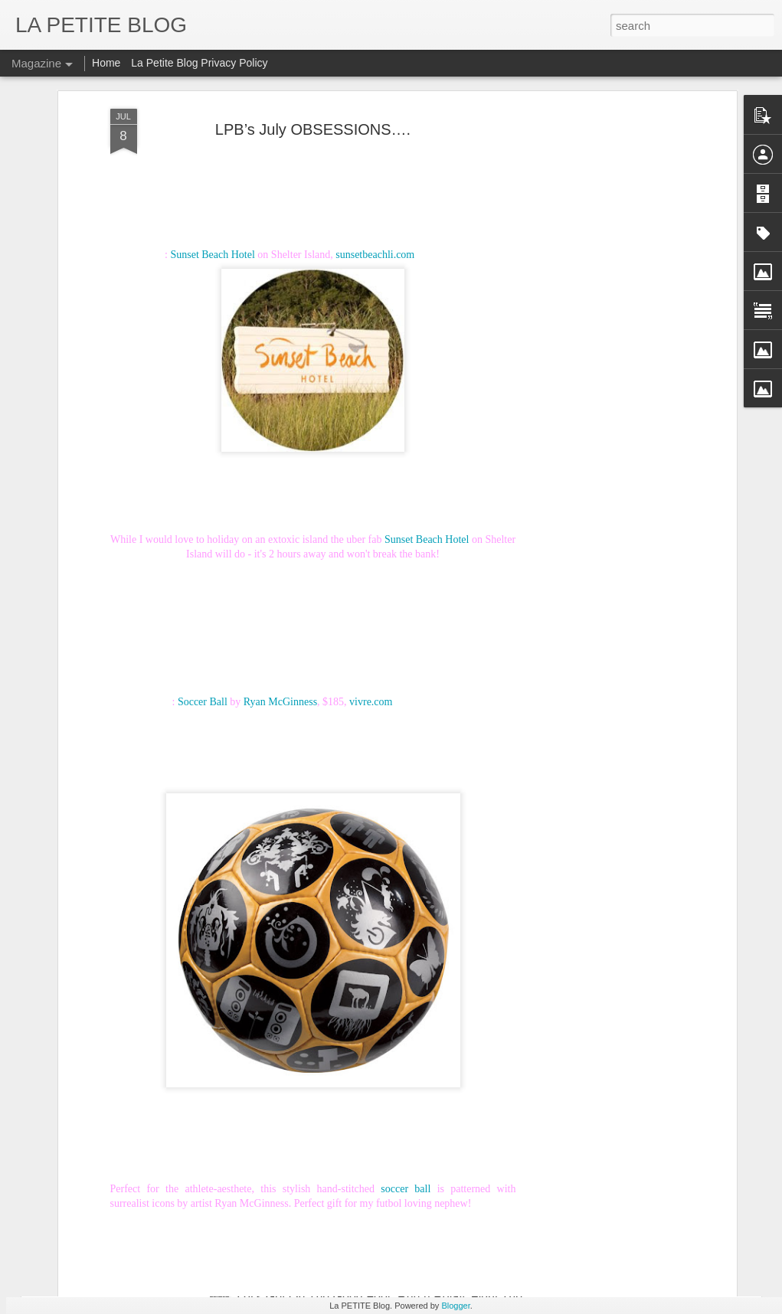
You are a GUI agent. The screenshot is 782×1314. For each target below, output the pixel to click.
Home (106, 63)
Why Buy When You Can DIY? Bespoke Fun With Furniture (225, 917)
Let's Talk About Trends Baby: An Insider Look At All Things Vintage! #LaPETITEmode (297, 1230)
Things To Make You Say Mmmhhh (159, 1158)
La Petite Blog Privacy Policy (199, 63)
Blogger (455, 1305)
